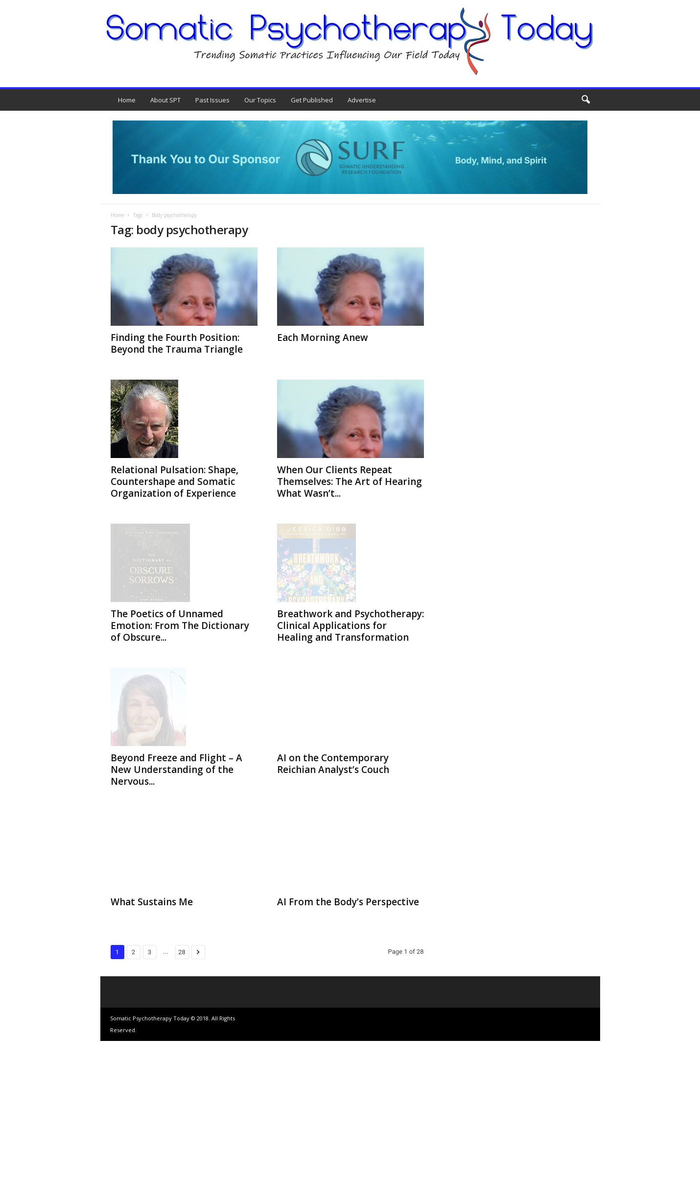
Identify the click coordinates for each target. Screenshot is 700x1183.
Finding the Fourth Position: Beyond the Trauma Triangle (177, 343)
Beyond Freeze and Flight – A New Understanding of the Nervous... (176, 911)
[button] (585, 100)
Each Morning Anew (322, 337)
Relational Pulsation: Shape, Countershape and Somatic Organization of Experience (174, 481)
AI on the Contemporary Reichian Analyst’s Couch (333, 831)
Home (127, 100)
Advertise (362, 100)
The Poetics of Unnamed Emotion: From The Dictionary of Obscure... (180, 692)
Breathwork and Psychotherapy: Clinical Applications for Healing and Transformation (350, 693)
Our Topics (260, 100)
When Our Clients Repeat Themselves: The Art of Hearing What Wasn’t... (349, 481)
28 (182, 1094)
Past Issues (212, 100)
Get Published (312, 100)
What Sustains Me (152, 1044)
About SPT (165, 100)
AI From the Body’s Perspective (348, 1044)
